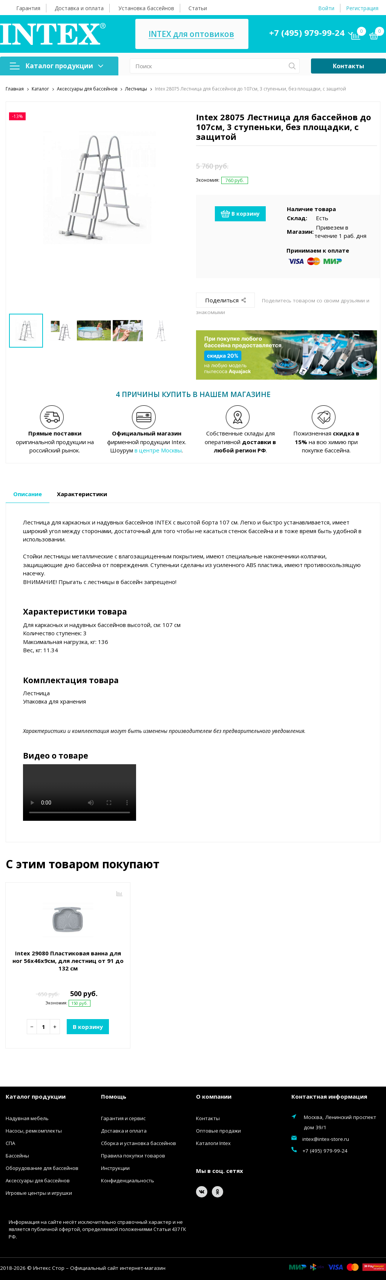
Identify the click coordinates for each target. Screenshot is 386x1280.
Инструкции (115, 1167)
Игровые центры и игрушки (39, 1192)
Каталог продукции (56, 65)
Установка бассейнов (146, 8)
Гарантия (28, 8)
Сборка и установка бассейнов (138, 1142)
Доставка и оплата (79, 8)
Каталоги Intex (213, 1142)
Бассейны (17, 1154)
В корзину (240, 213)
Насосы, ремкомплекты (34, 1130)
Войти (326, 8)
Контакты (348, 66)
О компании (213, 1095)
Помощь (113, 1095)
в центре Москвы (158, 449)
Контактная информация (329, 1095)
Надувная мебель (27, 1117)
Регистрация (362, 8)
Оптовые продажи (218, 1130)
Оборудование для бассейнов (42, 1167)
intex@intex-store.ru (325, 1138)
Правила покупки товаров (133, 1154)
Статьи (197, 8)
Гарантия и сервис (123, 1117)
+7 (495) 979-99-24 (307, 32)
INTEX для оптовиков (191, 34)
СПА (10, 1142)
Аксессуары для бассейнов (38, 1179)
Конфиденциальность (127, 1179)
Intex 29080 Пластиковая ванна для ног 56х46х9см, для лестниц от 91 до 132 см (68, 960)
